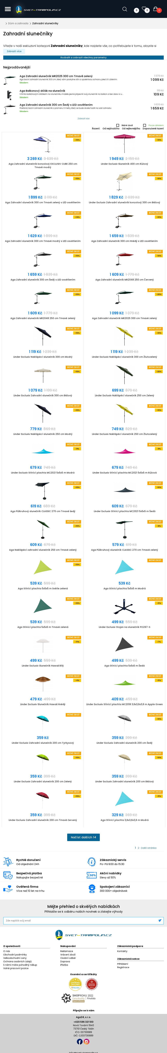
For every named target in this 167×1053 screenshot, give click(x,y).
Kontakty (122, 951)
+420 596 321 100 (83, 1022)
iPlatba (64, 965)
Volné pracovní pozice (16, 968)
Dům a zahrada (18, 23)
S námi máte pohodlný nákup (20, 965)
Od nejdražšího (111, 128)
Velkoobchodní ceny (15, 958)
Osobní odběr (68, 958)
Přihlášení (122, 964)
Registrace (123, 967)
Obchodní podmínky (15, 954)
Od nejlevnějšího (131, 128)
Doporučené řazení (153, 128)
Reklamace (66, 951)
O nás (6, 951)
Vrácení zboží (68, 954)
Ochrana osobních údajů (17, 961)
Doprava (65, 961)
